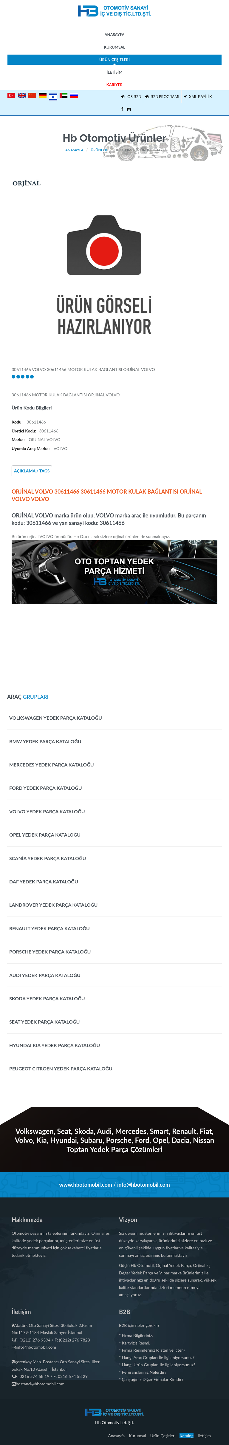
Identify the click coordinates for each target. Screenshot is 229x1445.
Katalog (187, 1435)
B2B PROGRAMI (162, 96)
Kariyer (114, 84)
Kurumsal (114, 47)
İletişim (114, 72)
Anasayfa (114, 34)
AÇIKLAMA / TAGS (32, 470)
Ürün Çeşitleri (114, 61)
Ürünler (99, 150)
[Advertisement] (114, 645)
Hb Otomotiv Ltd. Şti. (114, 1422)
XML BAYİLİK (198, 96)
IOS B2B (131, 96)
